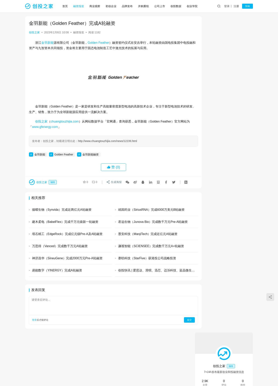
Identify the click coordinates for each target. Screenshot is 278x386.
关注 (215, 77)
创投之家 (34, 32)
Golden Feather (98, 42)
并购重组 (144, 6)
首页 (65, 6)
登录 (227, 6)
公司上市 (160, 6)
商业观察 (95, 6)
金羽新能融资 (90, 154)
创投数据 (176, 6)
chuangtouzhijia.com (65, 121)
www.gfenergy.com (48, 126)
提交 (178, 320)
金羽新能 (47, 42)
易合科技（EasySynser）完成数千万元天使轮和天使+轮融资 (234, 204)
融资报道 (79, 6)
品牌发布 (127, 6)
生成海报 (113, 182)
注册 (236, 6)
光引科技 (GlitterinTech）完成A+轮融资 (223, 108)
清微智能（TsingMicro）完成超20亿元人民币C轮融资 (233, 258)
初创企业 (111, 6)
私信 (232, 77)
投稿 (247, 6)
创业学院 (192, 6)
